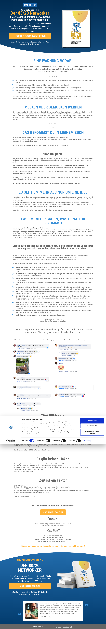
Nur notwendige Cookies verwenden (92, 617)
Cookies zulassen (92, 605)
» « (30, 43)
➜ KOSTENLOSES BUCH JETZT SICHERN (30, 36)
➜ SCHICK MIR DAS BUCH (53, 512)
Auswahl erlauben (92, 610)
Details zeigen (88, 625)
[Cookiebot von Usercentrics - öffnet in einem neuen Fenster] (10, 626)
